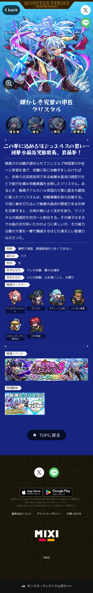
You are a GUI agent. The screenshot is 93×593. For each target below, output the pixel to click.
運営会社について (21, 513)
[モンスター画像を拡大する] (9, 83)
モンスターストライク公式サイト (49, 586)
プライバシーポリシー (49, 513)
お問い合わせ (74, 513)
